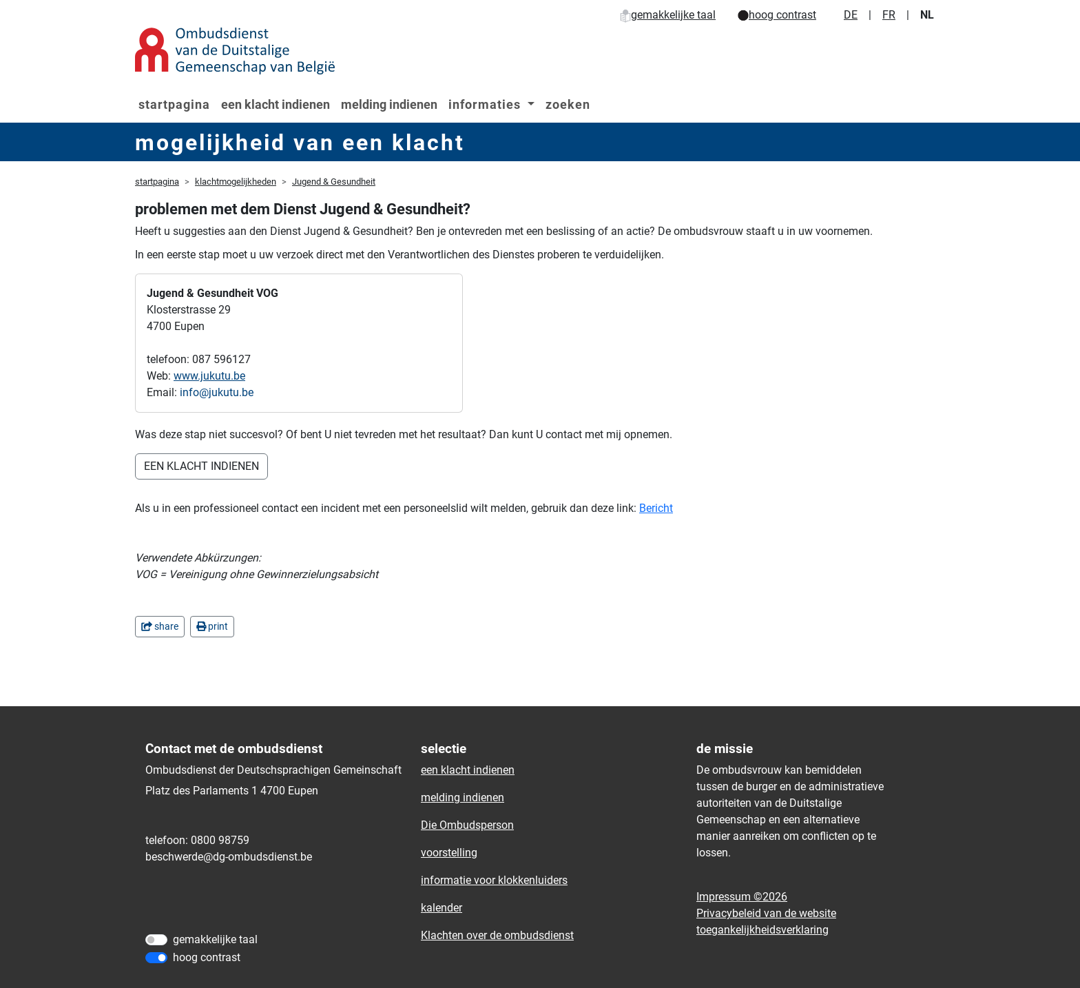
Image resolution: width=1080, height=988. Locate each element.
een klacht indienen (275, 104)
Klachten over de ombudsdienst (497, 935)
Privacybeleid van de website (766, 913)
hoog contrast (777, 14)
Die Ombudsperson (467, 825)
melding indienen (389, 104)
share (159, 626)
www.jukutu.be (209, 375)
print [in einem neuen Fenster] (212, 626)
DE (851, 14)
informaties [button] (486, 104)
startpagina (174, 104)
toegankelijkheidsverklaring (762, 929)
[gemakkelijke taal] (156, 939)
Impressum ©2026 (741, 896)
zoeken (568, 104)
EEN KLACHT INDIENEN (201, 466)
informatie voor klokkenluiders (494, 880)
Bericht (656, 508)
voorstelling (449, 852)
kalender (441, 907)
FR (888, 14)
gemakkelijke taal (668, 14)
